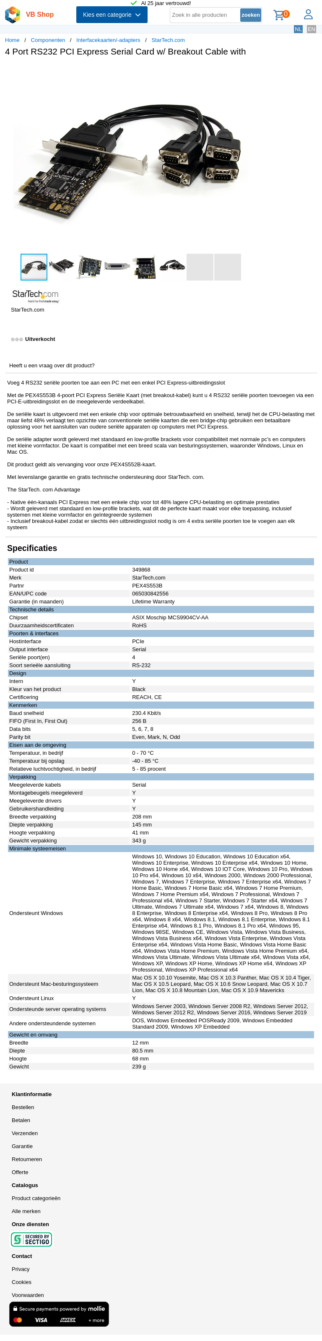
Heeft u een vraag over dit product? (52, 365)
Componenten (48, 40)
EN (311, 29)
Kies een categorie (112, 14)
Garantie (22, 1146)
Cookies (21, 1282)
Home (12, 40)
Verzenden (25, 1133)
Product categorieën (36, 1198)
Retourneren (27, 1159)
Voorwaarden (28, 1295)
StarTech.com (167, 40)
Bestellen (23, 1107)
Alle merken (26, 1211)
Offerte (20, 1172)
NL (298, 29)
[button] (249, 71)
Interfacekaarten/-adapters (108, 40)
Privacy (21, 1269)
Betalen (21, 1120)
